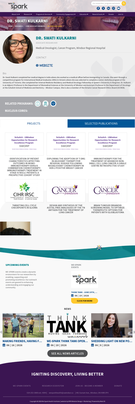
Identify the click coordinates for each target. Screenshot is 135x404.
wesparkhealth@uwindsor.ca (61, 392)
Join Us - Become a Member (89, 385)
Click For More (84, 301)
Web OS (102, 401)
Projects (33, 123)
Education (84, 14)
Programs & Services (44, 14)
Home (10, 26)
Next (134, 331)
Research (28, 14)
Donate (111, 14)
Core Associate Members (35, 26)
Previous (1, 331)
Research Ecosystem (53, 385)
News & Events (98, 14)
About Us (16, 14)
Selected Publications (101, 123)
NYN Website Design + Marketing (79, 401)
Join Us (120, 14)
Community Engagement (65, 14)
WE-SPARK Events (22, 385)
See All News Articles (67, 353)
